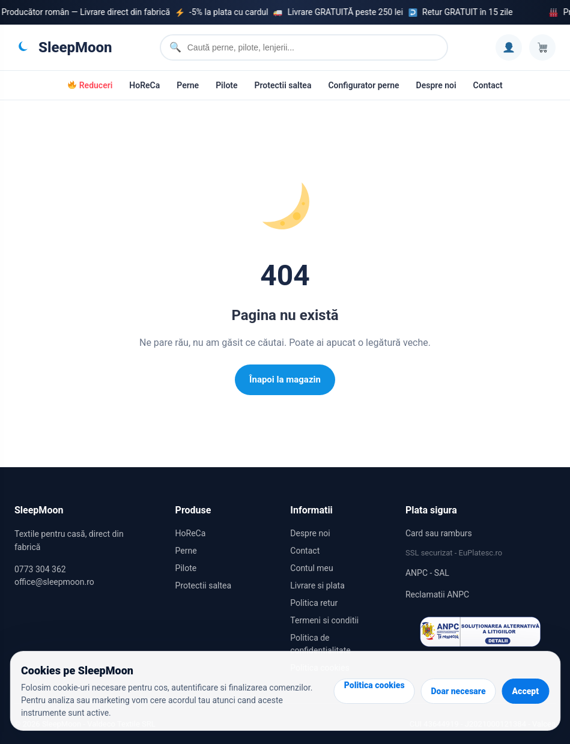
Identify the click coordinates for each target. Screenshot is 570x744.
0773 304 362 (40, 569)
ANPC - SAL (427, 573)
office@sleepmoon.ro (54, 582)
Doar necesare (458, 691)
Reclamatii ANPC (437, 594)
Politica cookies (374, 685)
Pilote (226, 85)
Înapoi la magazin (285, 379)
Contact (488, 85)
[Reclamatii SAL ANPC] (480, 632)
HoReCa (144, 85)
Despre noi (436, 85)
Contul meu (311, 568)
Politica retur (314, 603)
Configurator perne (363, 85)
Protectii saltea (283, 85)
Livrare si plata (317, 585)
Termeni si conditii (324, 620)
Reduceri (90, 85)
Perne (188, 85)
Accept (525, 691)
